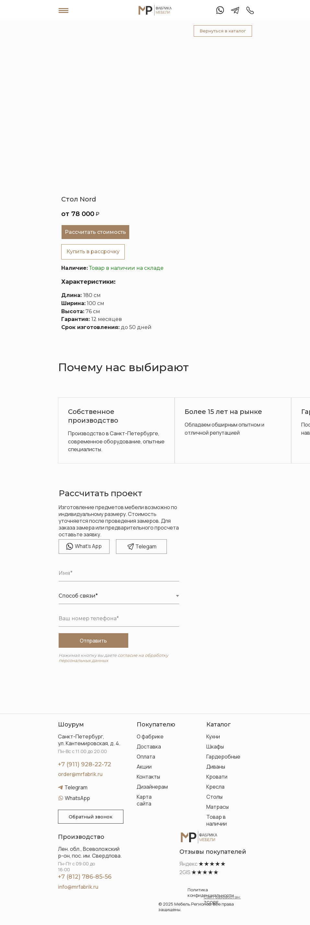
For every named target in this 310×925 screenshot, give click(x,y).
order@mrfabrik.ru (80, 774)
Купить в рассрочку (93, 251)
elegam (145, 546)
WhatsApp (77, 798)
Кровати (216, 776)
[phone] (119, 619)
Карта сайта (144, 800)
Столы (214, 796)
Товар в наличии (216, 820)
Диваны (215, 766)
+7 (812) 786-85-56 (84, 876)
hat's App (88, 546)
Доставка (149, 746)
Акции (144, 766)
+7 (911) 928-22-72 (84, 764)
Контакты (148, 776)
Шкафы (215, 746)
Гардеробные (223, 756)
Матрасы (217, 806)
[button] (90, 817)
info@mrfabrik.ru (78, 886)
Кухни (213, 736)
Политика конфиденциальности (211, 892)
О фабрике (150, 736)
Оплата (146, 756)
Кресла (215, 786)
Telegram (75, 787)
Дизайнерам (152, 786)
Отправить (93, 640)
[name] (119, 573)
